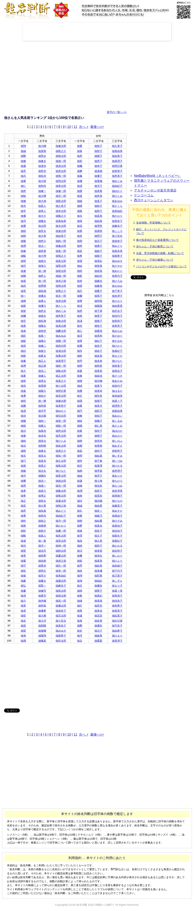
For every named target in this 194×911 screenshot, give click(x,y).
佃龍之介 (61, 151)
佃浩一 (42, 480)
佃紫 (79, 515)
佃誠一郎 (61, 275)
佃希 (79, 255)
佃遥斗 (42, 490)
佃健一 (42, 191)
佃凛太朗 (61, 325)
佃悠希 (42, 555)
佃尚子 (98, 450)
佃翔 (23, 145)
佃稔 (23, 425)
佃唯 (79, 211)
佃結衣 (98, 275)
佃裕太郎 (61, 590)
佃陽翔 (42, 635)
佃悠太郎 (61, 430)
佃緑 (79, 385)
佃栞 (79, 250)
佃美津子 (117, 640)
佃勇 (23, 395)
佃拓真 (42, 510)
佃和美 (98, 365)
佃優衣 (98, 625)
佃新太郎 (61, 465)
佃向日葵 (117, 620)
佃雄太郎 (61, 480)
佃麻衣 (98, 280)
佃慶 (23, 590)
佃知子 (98, 415)
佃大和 (42, 235)
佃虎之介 (61, 450)
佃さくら (117, 205)
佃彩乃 (98, 410)
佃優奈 (98, 585)
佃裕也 (42, 515)
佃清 (23, 595)
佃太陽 (42, 415)
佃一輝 (42, 400)
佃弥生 (98, 555)
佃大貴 (42, 505)
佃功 (23, 545)
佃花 (79, 225)
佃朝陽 (42, 625)
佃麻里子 (117, 505)
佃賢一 (42, 585)
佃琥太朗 (61, 595)
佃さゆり (117, 335)
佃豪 (23, 580)
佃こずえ (117, 580)
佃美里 (98, 550)
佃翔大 (42, 570)
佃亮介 (42, 575)
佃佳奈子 (117, 600)
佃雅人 (42, 425)
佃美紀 (98, 260)
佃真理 (98, 465)
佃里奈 (98, 495)
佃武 (23, 285)
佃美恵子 (117, 325)
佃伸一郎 (61, 545)
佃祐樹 (42, 560)
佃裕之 (42, 520)
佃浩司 (42, 550)
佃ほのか (117, 430)
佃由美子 (117, 155)
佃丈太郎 (61, 460)
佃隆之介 (61, 215)
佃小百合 (117, 235)
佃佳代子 (117, 315)
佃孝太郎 (61, 185)
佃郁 (79, 560)
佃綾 (79, 201)
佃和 (79, 435)
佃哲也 (42, 171)
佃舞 (79, 171)
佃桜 (79, 220)
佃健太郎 (61, 145)
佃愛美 (98, 330)
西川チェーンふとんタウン (153, 200)
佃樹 (23, 235)
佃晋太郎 (61, 475)
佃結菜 (98, 455)
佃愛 (79, 145)
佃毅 (23, 535)
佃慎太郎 (61, 155)
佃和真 (42, 605)
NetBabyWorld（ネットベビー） (157, 175)
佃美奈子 (117, 220)
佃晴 (23, 450)
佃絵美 (98, 565)
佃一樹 (42, 270)
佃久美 (98, 540)
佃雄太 (42, 315)
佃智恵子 (117, 450)
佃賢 (23, 630)
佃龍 (23, 355)
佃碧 (79, 285)
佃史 (79, 630)
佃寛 (23, 515)
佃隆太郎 (61, 490)
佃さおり (117, 300)
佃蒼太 (42, 355)
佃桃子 (98, 435)
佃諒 (23, 350)
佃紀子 (98, 340)
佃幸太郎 (61, 211)
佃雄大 (42, 260)
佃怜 (79, 460)
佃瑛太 (42, 380)
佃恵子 (98, 161)
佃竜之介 (61, 290)
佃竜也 (42, 565)
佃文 (79, 395)
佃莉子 (98, 545)
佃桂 (79, 570)
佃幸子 (98, 165)
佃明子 (98, 235)
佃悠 (23, 191)
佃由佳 (98, 375)
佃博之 (42, 495)
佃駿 (23, 255)
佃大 (23, 370)
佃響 (23, 480)
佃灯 (79, 605)
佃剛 (23, 155)
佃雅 (79, 390)
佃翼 (23, 181)
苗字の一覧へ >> (117, 112)
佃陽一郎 (61, 340)
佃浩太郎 (61, 395)
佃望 (79, 260)
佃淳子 (98, 475)
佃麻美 (98, 285)
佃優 (79, 181)
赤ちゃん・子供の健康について (154, 259)
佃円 (79, 410)
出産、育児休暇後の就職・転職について (160, 253)
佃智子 (98, 151)
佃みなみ (117, 330)
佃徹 (23, 201)
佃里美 (98, 370)
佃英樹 (42, 385)
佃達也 (42, 165)
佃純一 (42, 420)
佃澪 (79, 335)
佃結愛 (98, 520)
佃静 (79, 440)
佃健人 (42, 375)
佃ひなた (117, 360)
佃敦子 (98, 320)
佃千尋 (98, 310)
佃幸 (79, 280)
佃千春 (98, 460)
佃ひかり (117, 345)
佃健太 (42, 161)
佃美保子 (117, 595)
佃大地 (42, 201)
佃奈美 (98, 620)
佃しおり (117, 555)
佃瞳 (79, 205)
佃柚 (79, 485)
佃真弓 (98, 385)
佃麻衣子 (117, 225)
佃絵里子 (117, 615)
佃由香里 (117, 305)
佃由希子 (117, 630)
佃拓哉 (42, 290)
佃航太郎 (61, 370)
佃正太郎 (61, 375)
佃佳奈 (98, 485)
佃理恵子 (117, 405)
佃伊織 (42, 600)
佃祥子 (98, 490)
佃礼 (79, 510)
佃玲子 (98, 430)
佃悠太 (42, 310)
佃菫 (79, 370)
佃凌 (23, 540)
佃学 (23, 211)
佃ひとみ (117, 195)
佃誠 (23, 151)
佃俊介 (42, 350)
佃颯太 (42, 220)
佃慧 (23, 485)
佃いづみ (117, 460)
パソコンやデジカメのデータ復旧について (161, 266)
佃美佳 (98, 610)
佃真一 (42, 335)
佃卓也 (42, 435)
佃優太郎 (61, 605)
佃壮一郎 (61, 565)
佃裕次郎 (61, 345)
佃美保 (98, 600)
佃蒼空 (42, 595)
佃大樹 (42, 181)
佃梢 (79, 365)
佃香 (79, 230)
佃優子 (98, 175)
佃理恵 (98, 225)
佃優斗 (42, 305)
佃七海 (98, 480)
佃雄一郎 (61, 161)
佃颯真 (42, 640)
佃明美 (98, 300)
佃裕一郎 (61, 420)
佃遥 (79, 195)
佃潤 (23, 245)
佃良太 (42, 455)
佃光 (23, 205)
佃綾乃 (98, 515)
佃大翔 (42, 255)
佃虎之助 (61, 560)
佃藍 (79, 275)
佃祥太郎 (61, 640)
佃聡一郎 (61, 425)
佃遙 (79, 615)
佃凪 (79, 450)
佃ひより (117, 560)
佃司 (23, 265)
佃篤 (23, 465)
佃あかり (117, 270)
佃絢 (79, 470)
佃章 (23, 605)
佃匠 (23, 335)
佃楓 (79, 165)
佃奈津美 (117, 490)
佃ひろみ (117, 280)
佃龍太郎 (61, 201)
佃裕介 (42, 530)
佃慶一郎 (61, 530)
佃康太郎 (61, 355)
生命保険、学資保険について (153, 222)
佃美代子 (117, 275)
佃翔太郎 (61, 181)
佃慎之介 (61, 255)
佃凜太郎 (61, 350)
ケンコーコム (144, 195)
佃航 (23, 340)
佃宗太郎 (61, 615)
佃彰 (23, 530)
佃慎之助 (61, 505)
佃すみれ (117, 340)
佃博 (23, 365)
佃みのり (117, 435)
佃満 (23, 640)
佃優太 (42, 295)
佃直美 (98, 215)
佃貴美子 (117, 610)
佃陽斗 (42, 390)
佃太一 (42, 245)
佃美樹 (98, 445)
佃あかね (117, 380)
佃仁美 (98, 425)
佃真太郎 (61, 260)
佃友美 (98, 355)
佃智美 (98, 265)
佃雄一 (42, 485)
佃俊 (23, 575)
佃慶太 (42, 580)
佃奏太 (42, 450)
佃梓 (79, 245)
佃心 (79, 330)
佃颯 (23, 420)
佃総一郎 (61, 365)
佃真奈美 (117, 250)
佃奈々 (98, 510)
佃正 (23, 500)
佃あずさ (117, 445)
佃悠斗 (42, 240)
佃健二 (42, 345)
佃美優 (98, 570)
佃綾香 (98, 635)
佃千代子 (117, 570)
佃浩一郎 (61, 485)
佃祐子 (98, 350)
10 (69, 126)
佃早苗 (98, 470)
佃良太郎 (61, 535)
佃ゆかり (117, 191)
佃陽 (23, 275)
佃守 (23, 565)
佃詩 (79, 500)
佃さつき (117, 375)
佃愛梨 (98, 640)
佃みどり (117, 245)
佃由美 (98, 220)
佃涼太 (42, 470)
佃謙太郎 (61, 580)
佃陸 (23, 230)
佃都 (79, 445)
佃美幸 (98, 390)
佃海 (79, 580)
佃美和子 (117, 320)
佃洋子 (98, 185)
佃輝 (23, 300)
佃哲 (23, 615)
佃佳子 (98, 345)
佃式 (23, 175)
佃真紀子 (117, 350)
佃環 (79, 400)
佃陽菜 (98, 305)
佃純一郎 (61, 240)
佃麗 (79, 345)
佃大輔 (42, 145)
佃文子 (98, 535)
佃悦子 (98, 325)
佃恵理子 (117, 470)
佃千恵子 (117, 290)
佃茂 (23, 410)
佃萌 (79, 240)
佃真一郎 (61, 250)
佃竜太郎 (61, 495)
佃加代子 (117, 385)
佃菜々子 (117, 400)
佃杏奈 (98, 440)
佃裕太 (42, 500)
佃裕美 (98, 270)
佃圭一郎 (61, 295)
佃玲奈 (98, 395)
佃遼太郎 (61, 230)
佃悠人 (42, 275)
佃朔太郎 (61, 285)
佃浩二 (42, 370)
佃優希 (42, 610)
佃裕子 (98, 145)
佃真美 (98, 560)
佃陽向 (42, 475)
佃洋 (23, 475)
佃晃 (23, 290)
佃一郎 (42, 280)
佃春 (79, 595)
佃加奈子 (117, 240)
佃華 (79, 300)
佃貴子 (98, 315)
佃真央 (98, 525)
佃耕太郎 (61, 550)
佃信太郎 (61, 415)
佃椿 (79, 415)
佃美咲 (98, 230)
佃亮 (23, 171)
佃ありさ (117, 475)
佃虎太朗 (61, 300)
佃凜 (79, 320)
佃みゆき (117, 260)
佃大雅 (42, 615)
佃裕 (23, 380)
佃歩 (79, 215)
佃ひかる (117, 465)
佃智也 (42, 330)
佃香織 (98, 181)
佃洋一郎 (61, 520)
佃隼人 (42, 211)
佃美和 (98, 335)
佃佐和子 (117, 550)
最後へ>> (97, 126)
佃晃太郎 (61, 540)
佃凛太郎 (61, 165)
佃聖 (23, 550)
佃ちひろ (117, 480)
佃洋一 (42, 545)
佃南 (79, 495)
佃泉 (79, 315)
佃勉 (23, 470)
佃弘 (23, 585)
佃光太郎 (61, 225)
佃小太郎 (61, 385)
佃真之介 (61, 380)
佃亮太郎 (61, 435)
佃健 (23, 161)
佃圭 (23, 455)
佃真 (23, 325)
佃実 (23, 555)
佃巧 (23, 460)
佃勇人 (42, 300)
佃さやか (117, 265)
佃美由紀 (117, 211)
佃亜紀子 (117, 540)
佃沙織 (98, 380)
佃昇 (23, 510)
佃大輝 (42, 195)
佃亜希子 (117, 255)
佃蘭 (79, 295)
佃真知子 (117, 525)
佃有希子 (117, 605)
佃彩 (79, 161)
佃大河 (42, 620)
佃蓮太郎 (61, 500)
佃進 (23, 390)
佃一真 (42, 540)
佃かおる (117, 545)
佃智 (23, 310)
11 (75, 126)
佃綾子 (98, 250)
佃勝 (23, 405)
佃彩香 (98, 575)
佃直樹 (42, 151)
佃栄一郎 (61, 600)
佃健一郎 (61, 191)
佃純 (23, 440)
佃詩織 (98, 500)
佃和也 (42, 185)
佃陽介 (42, 340)
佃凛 (79, 185)
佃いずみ (117, 455)
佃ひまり (117, 635)
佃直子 (98, 201)
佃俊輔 (42, 630)
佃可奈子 (117, 625)
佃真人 (42, 535)
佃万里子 (117, 575)
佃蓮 (23, 165)
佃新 (23, 305)
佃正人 (42, 360)
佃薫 (79, 175)
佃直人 (42, 205)
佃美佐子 (117, 370)
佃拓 (23, 570)
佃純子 (98, 205)
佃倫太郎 (61, 245)
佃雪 (79, 535)
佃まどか (117, 355)
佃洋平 (42, 410)
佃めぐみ (117, 181)
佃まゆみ (117, 285)
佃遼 (23, 270)
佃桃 (79, 380)
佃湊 (23, 330)
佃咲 (79, 270)
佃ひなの (117, 500)
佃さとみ (117, 425)
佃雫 (79, 360)
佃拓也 (42, 175)
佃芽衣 (98, 605)
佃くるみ (117, 420)
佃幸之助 (61, 280)
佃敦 (23, 525)
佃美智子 (117, 171)
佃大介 (42, 215)
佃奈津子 (117, 295)
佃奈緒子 (117, 565)
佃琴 (79, 565)
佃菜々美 (117, 590)
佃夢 (79, 525)
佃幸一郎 (61, 570)
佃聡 (23, 195)
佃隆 (23, 240)
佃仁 (23, 185)
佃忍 (79, 290)
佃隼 (23, 495)
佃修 (23, 250)
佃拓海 (42, 320)
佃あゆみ (117, 201)
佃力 (23, 600)
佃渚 (79, 305)
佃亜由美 (117, 410)
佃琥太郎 (61, 270)
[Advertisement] (97, 31)
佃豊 (23, 225)
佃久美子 (117, 145)
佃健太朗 (61, 400)
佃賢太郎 (61, 265)
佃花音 (98, 615)
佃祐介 (42, 395)
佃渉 (23, 415)
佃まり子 (117, 585)
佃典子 (98, 245)
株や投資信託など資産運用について (157, 239)
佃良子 (98, 530)
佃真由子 (117, 515)
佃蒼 (23, 375)
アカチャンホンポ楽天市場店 (155, 190)
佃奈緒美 (117, 395)
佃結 (79, 265)
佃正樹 (42, 365)
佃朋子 (98, 400)
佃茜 (79, 191)
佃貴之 (42, 465)
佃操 (79, 530)
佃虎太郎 (61, 171)
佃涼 (23, 430)
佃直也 (42, 460)
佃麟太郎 (61, 330)
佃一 (23, 295)
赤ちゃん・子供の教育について (154, 246)
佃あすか (117, 510)
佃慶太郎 (61, 555)
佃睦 (79, 420)
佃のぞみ (117, 520)
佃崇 (23, 345)
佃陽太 (42, 325)
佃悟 (23, 400)
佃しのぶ (117, 440)
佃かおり (117, 215)
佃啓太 (42, 440)
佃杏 (79, 235)
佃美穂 (98, 171)
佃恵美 (98, 195)
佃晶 (79, 540)
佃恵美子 (117, 175)
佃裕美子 (117, 365)
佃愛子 (98, 290)
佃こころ (117, 230)
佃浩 (23, 385)
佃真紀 (98, 595)
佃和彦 (42, 405)
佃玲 (79, 350)
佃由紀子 (117, 185)
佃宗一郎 (61, 195)
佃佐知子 (117, 530)
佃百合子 (117, 310)
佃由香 (98, 505)
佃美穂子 (117, 495)
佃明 (23, 260)
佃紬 (79, 475)
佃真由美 (117, 151)
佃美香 (98, 191)
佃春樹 (42, 525)
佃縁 (79, 600)
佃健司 (42, 590)
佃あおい (117, 415)
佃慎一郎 (61, 175)
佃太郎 (42, 225)
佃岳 (23, 620)
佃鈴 (79, 355)
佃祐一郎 (61, 455)
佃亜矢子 (117, 535)
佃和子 (98, 211)
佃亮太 (42, 230)
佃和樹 (42, 445)
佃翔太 (42, 155)
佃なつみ (117, 485)
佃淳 (23, 220)
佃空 (23, 320)
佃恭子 (98, 295)
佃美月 (98, 405)
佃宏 (23, 505)
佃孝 (23, 490)
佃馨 (79, 555)
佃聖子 (98, 590)
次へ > (83, 126)
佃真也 (42, 430)
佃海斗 (42, 265)
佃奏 (79, 375)
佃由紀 (98, 580)
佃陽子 (98, 155)
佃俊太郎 (61, 320)
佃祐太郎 (61, 445)
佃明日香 (117, 165)
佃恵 (79, 155)
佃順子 (98, 255)
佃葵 (79, 151)
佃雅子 (98, 420)
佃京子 (98, 240)
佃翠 (79, 340)
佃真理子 (117, 161)
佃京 (79, 585)
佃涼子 (98, 630)
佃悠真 (42, 250)
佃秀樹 (42, 285)
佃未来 (98, 360)
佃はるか (117, 390)
